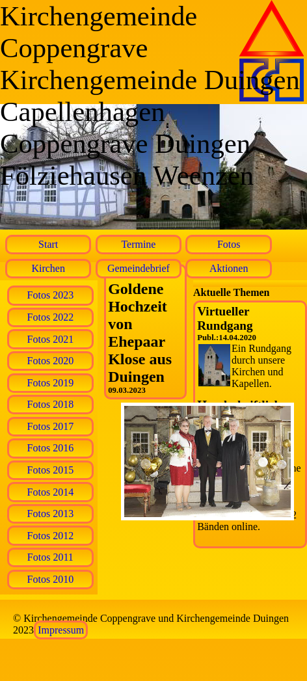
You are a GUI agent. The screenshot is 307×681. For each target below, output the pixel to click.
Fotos (229, 244)
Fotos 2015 (50, 469)
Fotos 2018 (50, 404)
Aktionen (228, 268)
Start (48, 244)
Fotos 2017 (50, 426)
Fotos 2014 (50, 492)
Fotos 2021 (50, 339)
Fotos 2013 (50, 513)
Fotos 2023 (50, 294)
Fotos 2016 (50, 447)
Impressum (61, 629)
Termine (138, 244)
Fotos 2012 (50, 535)
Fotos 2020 (50, 360)
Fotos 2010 (50, 579)
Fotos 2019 (50, 382)
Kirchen (48, 268)
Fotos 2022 (50, 317)
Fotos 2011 (50, 557)
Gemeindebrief (138, 268)
